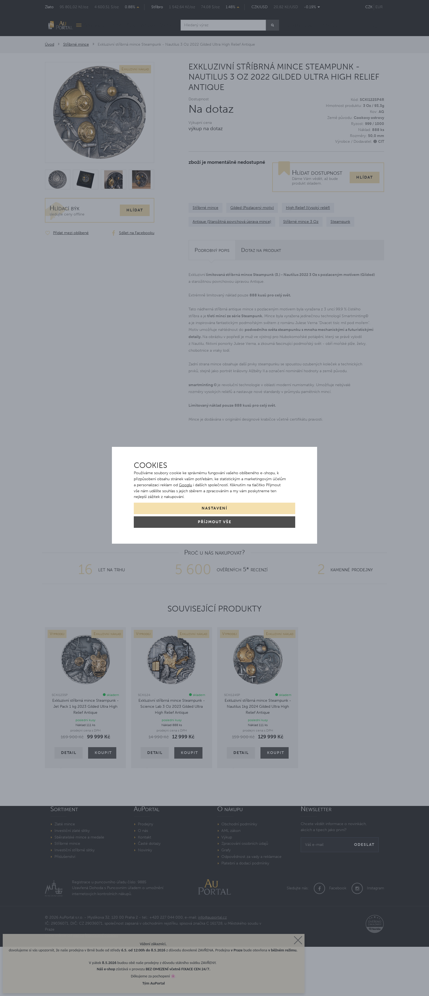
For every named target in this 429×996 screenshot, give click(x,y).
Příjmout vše (214, 522)
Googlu (185, 485)
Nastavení (214, 508)
